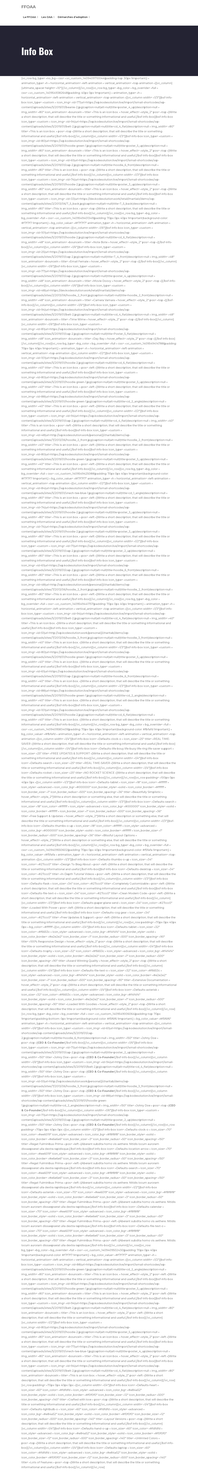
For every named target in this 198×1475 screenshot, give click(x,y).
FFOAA (28, 6)
